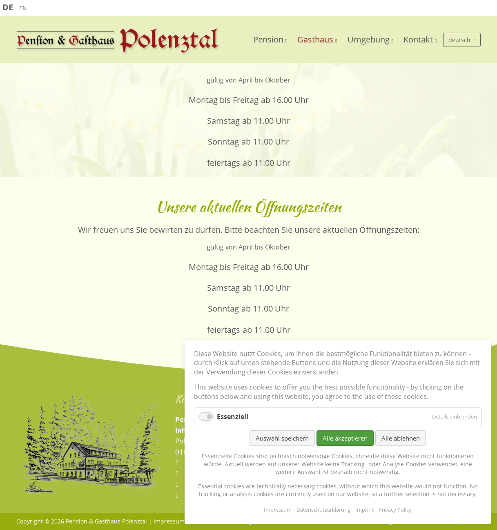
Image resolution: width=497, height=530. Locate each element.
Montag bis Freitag (224, 99)
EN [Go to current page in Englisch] (23, 8)
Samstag (223, 120)
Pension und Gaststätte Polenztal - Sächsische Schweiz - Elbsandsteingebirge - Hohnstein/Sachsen (118, 42)
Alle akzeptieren (345, 438)
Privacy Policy (395, 509)
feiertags (223, 162)
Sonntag (223, 141)
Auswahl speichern (282, 438)
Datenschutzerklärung (323, 509)
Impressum (169, 521)
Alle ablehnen (400, 438)
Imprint (364, 509)
